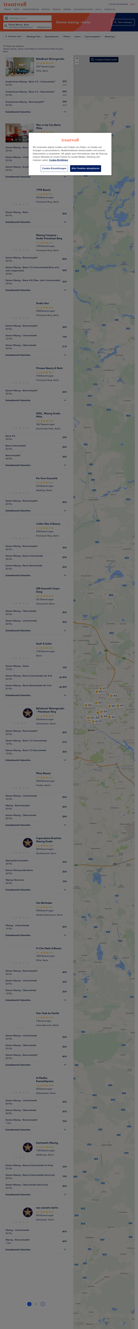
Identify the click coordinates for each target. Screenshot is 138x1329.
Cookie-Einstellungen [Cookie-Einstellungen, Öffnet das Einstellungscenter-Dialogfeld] (54, 168)
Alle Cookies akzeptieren (86, 168)
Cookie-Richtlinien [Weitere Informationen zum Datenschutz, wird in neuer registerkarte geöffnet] (58, 160)
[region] (70, 154)
